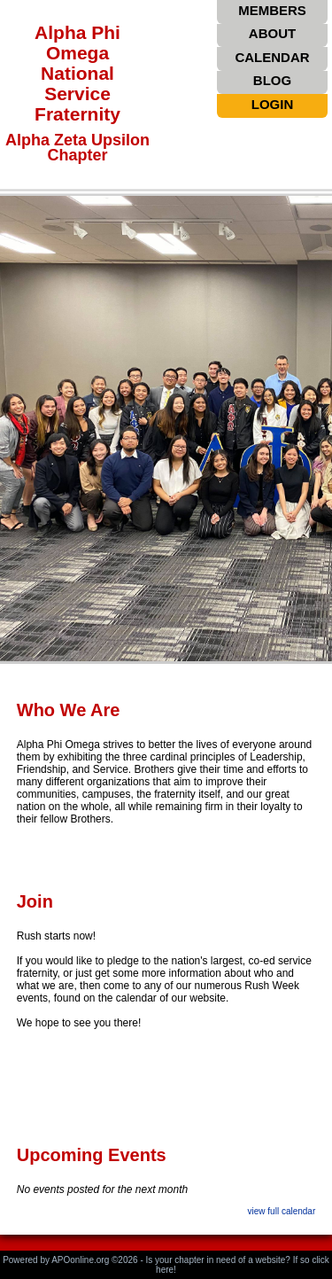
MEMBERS (272, 10)
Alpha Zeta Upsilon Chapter (77, 147)
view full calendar (282, 1211)
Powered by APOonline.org (56, 1260)
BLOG (272, 80)
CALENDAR (272, 57)
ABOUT (272, 33)
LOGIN (272, 104)
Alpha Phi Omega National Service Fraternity (77, 73)
